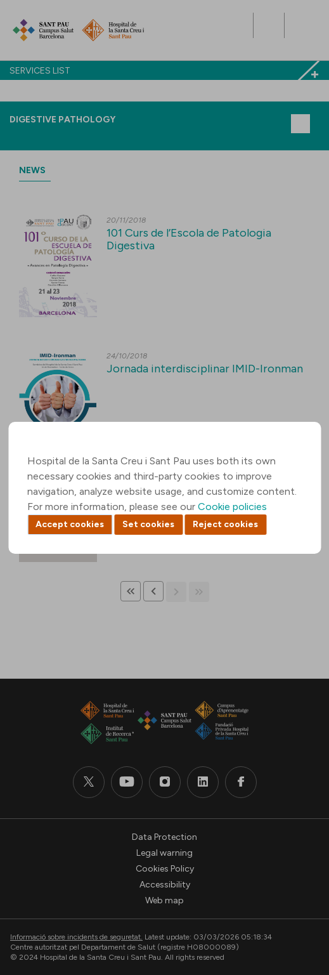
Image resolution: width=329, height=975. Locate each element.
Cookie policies (232, 507)
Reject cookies (225, 524)
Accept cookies (69, 524)
